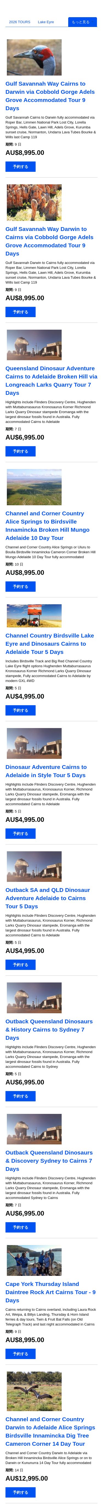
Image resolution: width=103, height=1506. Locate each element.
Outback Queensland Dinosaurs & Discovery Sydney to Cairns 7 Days (49, 1160)
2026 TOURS (19, 22)
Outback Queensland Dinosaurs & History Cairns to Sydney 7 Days (49, 1029)
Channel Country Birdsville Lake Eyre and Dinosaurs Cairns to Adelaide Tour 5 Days (49, 643)
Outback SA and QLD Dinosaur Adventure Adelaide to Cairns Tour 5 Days (47, 898)
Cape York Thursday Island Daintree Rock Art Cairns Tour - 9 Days (50, 1292)
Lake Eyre (46, 22)
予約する (20, 166)
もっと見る (82, 22)
